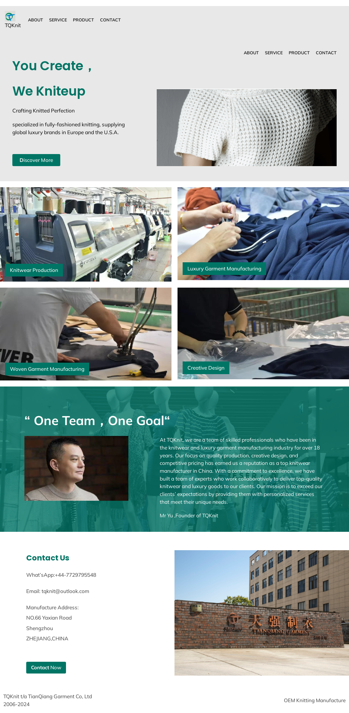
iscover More (37, 160)
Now (46, 667)
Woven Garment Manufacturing (48, 369)
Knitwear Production (34, 270)
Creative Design (206, 367)
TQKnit (13, 25)
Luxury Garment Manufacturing (225, 268)
